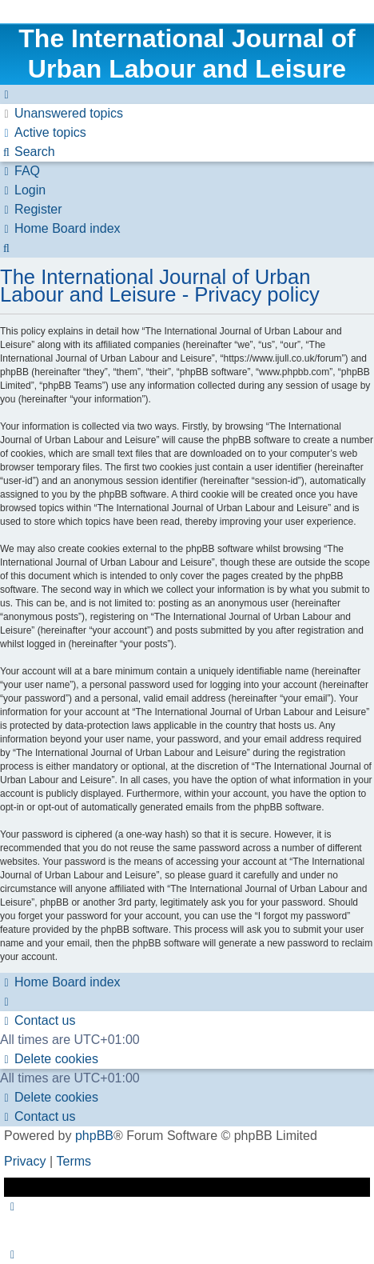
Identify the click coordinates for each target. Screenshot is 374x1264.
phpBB (94, 1135)
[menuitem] (61, 113)
